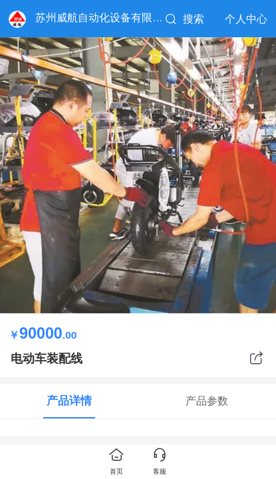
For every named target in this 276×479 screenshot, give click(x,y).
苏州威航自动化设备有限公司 (104, 17)
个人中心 (246, 19)
